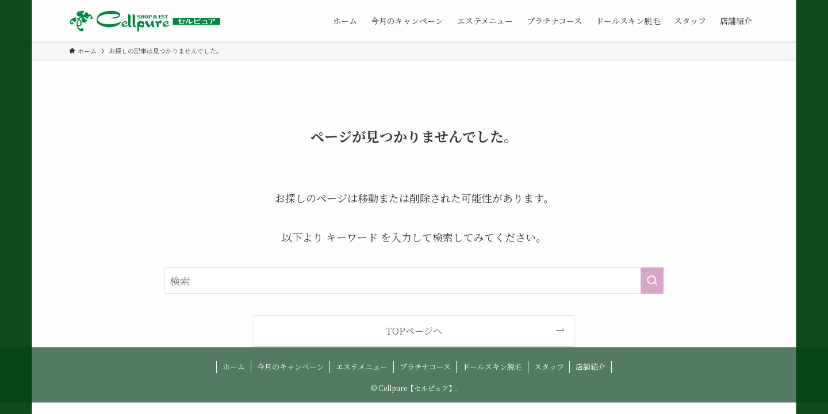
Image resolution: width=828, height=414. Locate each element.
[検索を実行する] (652, 280)
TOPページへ (414, 331)
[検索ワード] (414, 280)
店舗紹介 (590, 366)
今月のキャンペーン (290, 366)
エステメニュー (362, 366)
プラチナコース (425, 366)
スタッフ (549, 366)
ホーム (234, 366)
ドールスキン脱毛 (492, 366)
